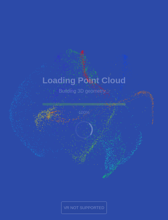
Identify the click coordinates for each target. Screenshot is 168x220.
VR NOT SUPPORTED (84, 207)
